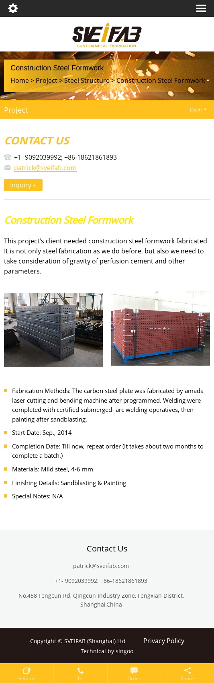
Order (134, 678)
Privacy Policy (163, 641)
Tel (80, 678)
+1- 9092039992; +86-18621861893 (65, 157)
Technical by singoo (107, 651)
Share (187, 678)
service (26, 678)
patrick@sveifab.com (45, 168)
